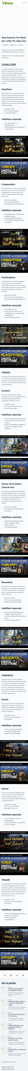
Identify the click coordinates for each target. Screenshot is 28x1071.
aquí (7, 57)
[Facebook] (5, 975)
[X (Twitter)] (11, 975)
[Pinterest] (17, 975)
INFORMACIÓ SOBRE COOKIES (8, 1069)
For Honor (21, 52)
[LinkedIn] (23, 975)
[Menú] (25, 2)
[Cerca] (22, 2)
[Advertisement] (14, 20)
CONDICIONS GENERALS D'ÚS (8, 1067)
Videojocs (21, 45)
